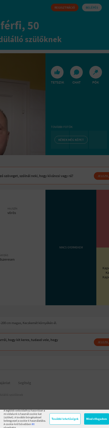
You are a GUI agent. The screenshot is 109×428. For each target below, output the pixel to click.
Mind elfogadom (96, 419)
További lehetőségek (65, 419)
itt (33, 424)
